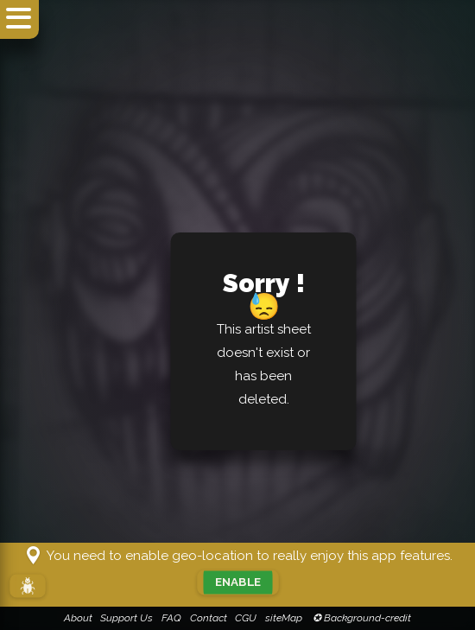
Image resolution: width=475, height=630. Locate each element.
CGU (245, 618)
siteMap (283, 618)
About (78, 618)
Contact (208, 618)
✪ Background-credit (360, 618)
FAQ (171, 618)
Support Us (126, 618)
